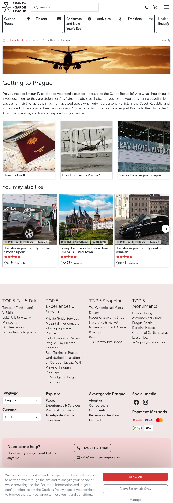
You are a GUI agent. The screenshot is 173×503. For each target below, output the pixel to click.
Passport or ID (16, 175)
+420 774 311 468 (92, 448)
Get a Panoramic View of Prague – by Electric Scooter (64, 343)
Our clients (97, 410)
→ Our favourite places (19, 332)
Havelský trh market (103, 322)
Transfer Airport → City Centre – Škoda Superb (28, 250)
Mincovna (9, 322)
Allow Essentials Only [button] (135, 498)
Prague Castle (142, 323)
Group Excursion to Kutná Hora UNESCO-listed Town (84, 250)
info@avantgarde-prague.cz (100, 457)
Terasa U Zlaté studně (18, 308)
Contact (95, 420)
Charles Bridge (143, 313)
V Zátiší (7, 313)
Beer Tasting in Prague (62, 353)
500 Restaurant (13, 327)
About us (96, 400)
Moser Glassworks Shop (106, 317)
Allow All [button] (135, 486)
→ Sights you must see (148, 342)
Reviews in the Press (104, 415)
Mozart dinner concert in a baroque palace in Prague (64, 328)
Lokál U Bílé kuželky (17, 317)
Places (50, 400)
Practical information (62, 410)
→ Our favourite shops (105, 342)
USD (8, 417)
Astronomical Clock (147, 318)
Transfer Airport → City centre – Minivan (140, 250)
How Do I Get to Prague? (81, 175)
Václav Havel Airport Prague (140, 175)
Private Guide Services (62, 318)
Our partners (98, 405)
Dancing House (143, 328)
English (10, 400)
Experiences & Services (63, 405)
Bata (92, 337)
